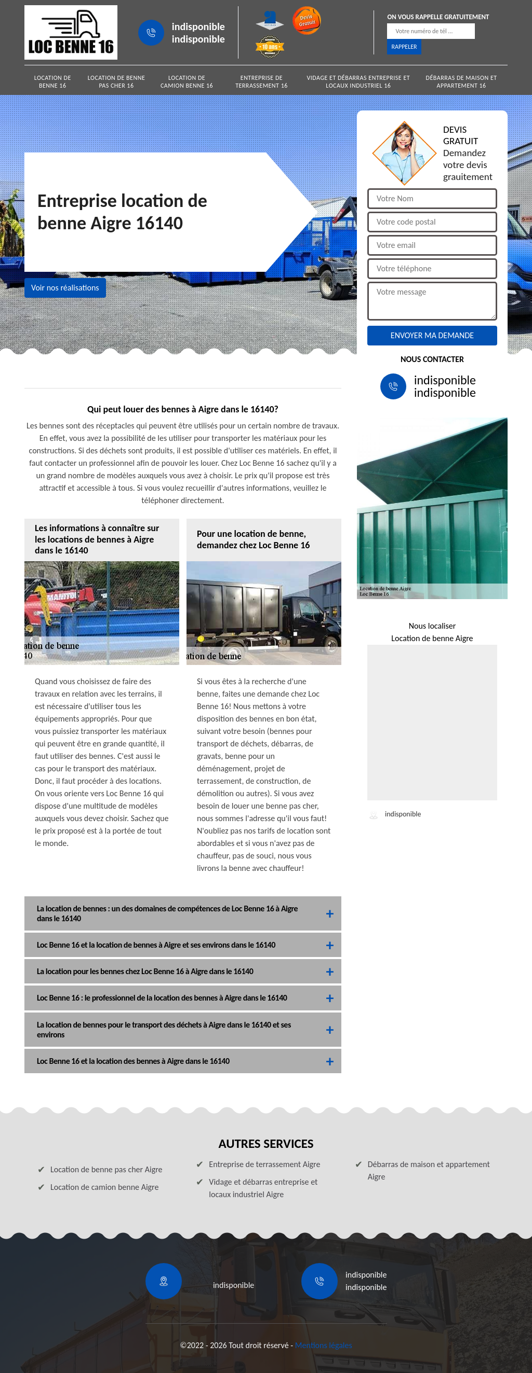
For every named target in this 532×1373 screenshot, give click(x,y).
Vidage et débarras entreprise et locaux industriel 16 (358, 81)
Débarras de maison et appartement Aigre (429, 1170)
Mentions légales (323, 1345)
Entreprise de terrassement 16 (261, 81)
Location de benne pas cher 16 (116, 81)
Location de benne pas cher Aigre (106, 1169)
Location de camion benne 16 (187, 81)
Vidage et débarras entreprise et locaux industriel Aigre (263, 1188)
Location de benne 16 (52, 81)
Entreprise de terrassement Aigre (264, 1164)
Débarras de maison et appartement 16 (461, 81)
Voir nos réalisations (65, 288)
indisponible (198, 26)
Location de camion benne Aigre (104, 1187)
